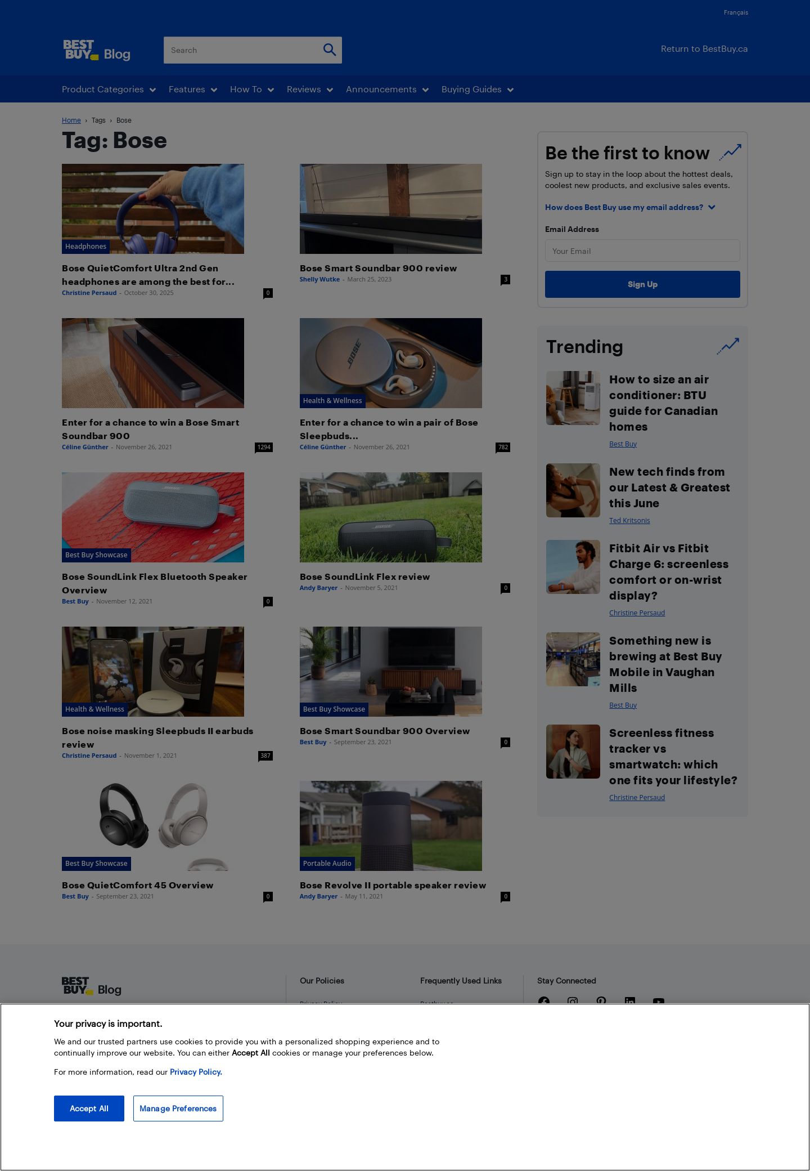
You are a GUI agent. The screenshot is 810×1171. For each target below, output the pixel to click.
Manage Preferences (178, 1118)
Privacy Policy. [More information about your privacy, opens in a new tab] (196, 1081)
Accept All (89, 1118)
